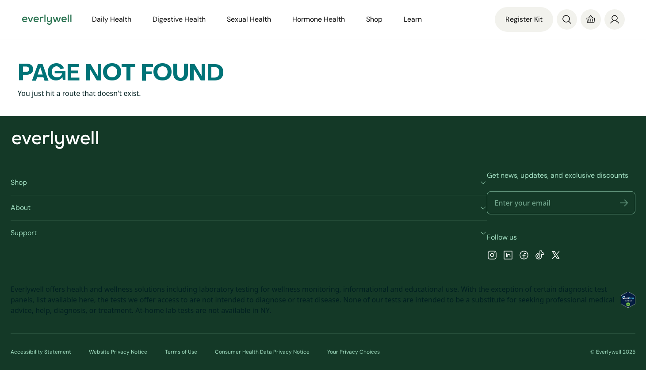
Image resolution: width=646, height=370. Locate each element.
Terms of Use (181, 351)
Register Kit (524, 19)
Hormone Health (318, 19)
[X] (555, 256)
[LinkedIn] (508, 256)
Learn (413, 19)
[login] (614, 19)
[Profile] (614, 19)
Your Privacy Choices (353, 351)
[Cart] (591, 19)
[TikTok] (540, 256)
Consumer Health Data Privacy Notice (262, 351)
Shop (374, 19)
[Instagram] (492, 256)
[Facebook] (524, 256)
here (86, 300)
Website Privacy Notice (118, 351)
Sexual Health (249, 19)
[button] (624, 203)
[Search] (567, 19)
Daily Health (111, 19)
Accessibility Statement (41, 351)
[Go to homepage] (47, 19)
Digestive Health (179, 19)
